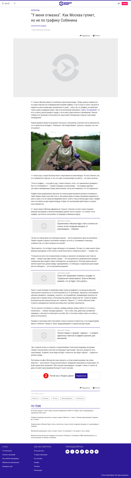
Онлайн (36, 462)
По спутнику (38, 458)
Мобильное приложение (10, 462)
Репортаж (35, 10)
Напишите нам (7, 466)
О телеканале (7, 451)
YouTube (37, 466)
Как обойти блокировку (10, 458)
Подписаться (81, 376)
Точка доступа (39, 451)
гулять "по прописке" (89, 110)
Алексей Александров (38, 26)
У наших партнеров (40, 455)
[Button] (85, 35)
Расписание (38, 470)
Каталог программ (8, 455)
